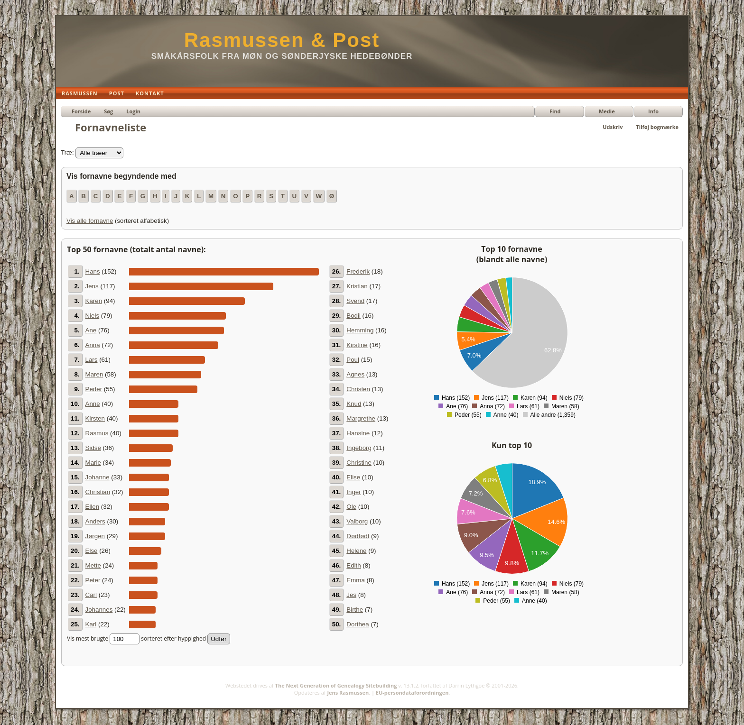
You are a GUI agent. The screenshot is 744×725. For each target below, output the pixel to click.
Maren (94, 374)
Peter (93, 580)
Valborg (357, 521)
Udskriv (613, 126)
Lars (91, 359)
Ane (91, 330)
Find (555, 111)
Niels (92, 315)
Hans (92, 271)
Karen (93, 300)
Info (653, 111)
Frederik (358, 271)
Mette (93, 565)
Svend (355, 300)
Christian (98, 492)
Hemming (359, 330)
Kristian (356, 286)
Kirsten (95, 418)
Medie (607, 111)
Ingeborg (359, 447)
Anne (92, 403)
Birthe (354, 609)
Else (91, 550)
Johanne (97, 477)
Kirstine (356, 345)
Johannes (99, 609)
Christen (358, 389)
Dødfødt (357, 536)
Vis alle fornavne (89, 220)
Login (133, 111)
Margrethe (360, 418)
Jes (351, 594)
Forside (81, 111)
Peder (93, 389)
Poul (352, 359)
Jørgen (95, 536)
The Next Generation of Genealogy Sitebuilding (336, 685)
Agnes (355, 374)
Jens (92, 286)
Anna (92, 345)
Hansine (358, 433)
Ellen (92, 506)
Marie (93, 462)
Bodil (353, 315)
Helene (356, 550)
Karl (91, 624)
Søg (108, 111)
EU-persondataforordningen (412, 692)
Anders (95, 521)
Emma (355, 580)
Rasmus (97, 433)
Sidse (93, 447)
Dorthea (357, 624)
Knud (353, 403)
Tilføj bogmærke (657, 126)
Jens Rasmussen (348, 692)
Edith (353, 565)
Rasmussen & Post (282, 40)
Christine (359, 462)
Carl (91, 594)
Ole (351, 506)
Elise (353, 477)
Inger (353, 492)
